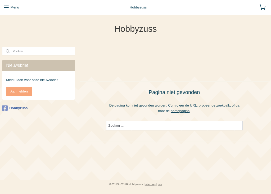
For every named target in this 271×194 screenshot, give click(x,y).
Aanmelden (19, 91)
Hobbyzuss (15, 108)
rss (160, 184)
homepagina (180, 111)
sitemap (150, 184)
